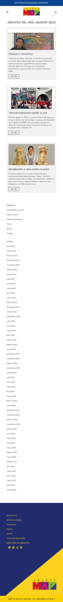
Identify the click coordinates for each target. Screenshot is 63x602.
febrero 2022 (12, 452)
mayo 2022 (11, 438)
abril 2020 (11, 485)
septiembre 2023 (13, 368)
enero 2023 (11, 405)
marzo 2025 (11, 297)
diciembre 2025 (13, 260)
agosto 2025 (11, 274)
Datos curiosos (12, 214)
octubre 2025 (12, 269)
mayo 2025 (11, 288)
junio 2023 (11, 382)
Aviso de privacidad (16, 538)
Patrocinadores (14, 520)
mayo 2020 (11, 480)
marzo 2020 (11, 490)
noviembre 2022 (13, 415)
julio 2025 (11, 279)
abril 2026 (11, 246)
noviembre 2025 (13, 265)
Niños (9, 224)
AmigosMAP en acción (15, 210)
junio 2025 (11, 283)
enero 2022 (11, 457)
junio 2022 (11, 433)
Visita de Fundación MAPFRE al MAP (28, 113)
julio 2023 (11, 377)
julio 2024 (11, 321)
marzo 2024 (11, 340)
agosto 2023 (11, 372)
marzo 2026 (11, 251)
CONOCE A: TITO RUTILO (21, 54)
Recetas (9, 228)
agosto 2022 (12, 429)
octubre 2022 (12, 419)
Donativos (12, 515)
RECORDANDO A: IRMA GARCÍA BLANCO (29, 169)
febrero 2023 (12, 400)
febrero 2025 (12, 302)
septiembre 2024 (13, 316)
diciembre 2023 (13, 354)
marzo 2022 (11, 447)
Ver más (13, 76)
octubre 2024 (12, 311)
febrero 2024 (12, 344)
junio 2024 (11, 326)
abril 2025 (11, 293)
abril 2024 (11, 335)
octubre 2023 (12, 363)
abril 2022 (11, 443)
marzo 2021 (11, 471)
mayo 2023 (11, 386)
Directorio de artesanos (18, 543)
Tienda (10, 529)
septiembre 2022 (13, 424)
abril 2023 (11, 391)
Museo (10, 534)
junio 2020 (11, 475)
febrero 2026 (12, 255)
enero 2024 (11, 349)
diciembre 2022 (13, 410)
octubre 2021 (12, 461)
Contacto (11, 524)
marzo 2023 (11, 396)
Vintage (10, 233)
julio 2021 (11, 466)
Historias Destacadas (14, 219)
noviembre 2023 (13, 358)
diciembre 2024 (13, 307)
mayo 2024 (11, 330)
